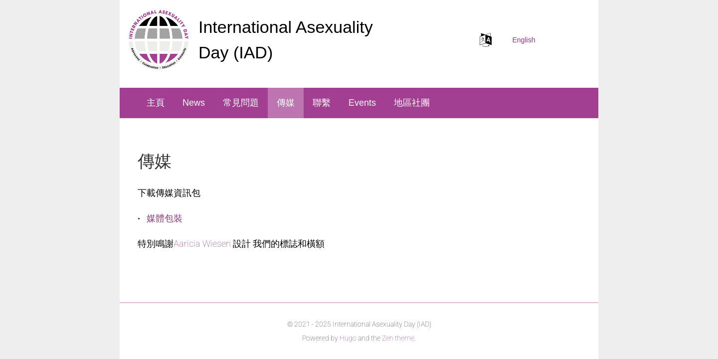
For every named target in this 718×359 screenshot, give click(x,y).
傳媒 (286, 103)
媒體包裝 (164, 218)
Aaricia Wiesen (202, 243)
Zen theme (398, 338)
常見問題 (241, 103)
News (193, 103)
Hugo (348, 338)
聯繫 (322, 103)
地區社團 (412, 103)
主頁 (156, 103)
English (524, 40)
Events (362, 103)
